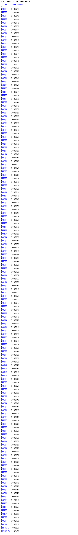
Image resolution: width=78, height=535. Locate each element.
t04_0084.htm (4, 412)
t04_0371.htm (4, 12)
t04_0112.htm (4, 372)
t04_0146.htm (4, 324)
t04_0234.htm (4, 203)
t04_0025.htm (4, 493)
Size (18, 4)
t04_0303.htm (4, 108)
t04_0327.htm (4, 74)
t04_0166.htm (4, 296)
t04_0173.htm (4, 286)
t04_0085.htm (4, 410)
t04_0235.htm (4, 202)
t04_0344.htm (4, 50)
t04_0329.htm (4, 71)
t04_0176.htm (4, 282)
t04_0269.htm (4, 154)
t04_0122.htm (4, 358)
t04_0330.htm (4, 70)
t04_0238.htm (4, 198)
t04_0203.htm (4, 244)
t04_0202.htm (4, 246)
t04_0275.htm (4, 146)
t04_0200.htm (4, 248)
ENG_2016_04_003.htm (6, 528)
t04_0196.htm (4, 254)
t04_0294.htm (4, 119)
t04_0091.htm (4, 402)
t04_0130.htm (4, 347)
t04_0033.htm (4, 482)
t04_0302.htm (4, 109)
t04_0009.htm (4, 516)
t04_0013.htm (4, 510)
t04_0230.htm (4, 206)
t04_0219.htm (4, 222)
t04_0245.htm (4, 188)
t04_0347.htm (4, 46)
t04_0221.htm (4, 219)
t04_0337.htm (4, 60)
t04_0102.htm (4, 386)
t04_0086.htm (4, 409)
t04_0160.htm (4, 305)
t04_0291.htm (4, 123)
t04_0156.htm (4, 310)
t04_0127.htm (4, 351)
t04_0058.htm (4, 448)
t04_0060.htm (4, 445)
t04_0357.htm (4, 32)
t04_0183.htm (4, 272)
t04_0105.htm (4, 382)
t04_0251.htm (4, 179)
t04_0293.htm (4, 120)
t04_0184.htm (4, 271)
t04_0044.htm (4, 466)
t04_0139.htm (4, 334)
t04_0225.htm (4, 213)
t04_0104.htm (4, 383)
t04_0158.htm (4, 307)
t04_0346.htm (4, 47)
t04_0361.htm (4, 26)
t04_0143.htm (4, 329)
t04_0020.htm (4, 500)
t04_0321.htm (4, 82)
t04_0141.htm (4, 331)
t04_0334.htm (4, 64)
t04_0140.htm (4, 333)
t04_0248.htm (4, 184)
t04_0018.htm (4, 503)
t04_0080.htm (4, 417)
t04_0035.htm (4, 479)
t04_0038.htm (4, 475)
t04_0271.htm (4, 151)
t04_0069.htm (4, 433)
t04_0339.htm (4, 57)
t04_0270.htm (4, 153)
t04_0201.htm (4, 247)
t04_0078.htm (4, 420)
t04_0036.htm (4, 478)
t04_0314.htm (4, 92)
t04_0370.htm (4, 13)
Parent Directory (5, 6)
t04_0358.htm (4, 30)
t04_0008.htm (4, 517)
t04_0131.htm (4, 345)
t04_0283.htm (4, 134)
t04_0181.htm (4, 275)
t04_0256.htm (4, 172)
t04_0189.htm (4, 264)
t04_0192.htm (4, 260)
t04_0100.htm (4, 389)
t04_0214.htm (4, 229)
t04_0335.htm (4, 63)
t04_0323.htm (4, 80)
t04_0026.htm (4, 492)
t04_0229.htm (4, 208)
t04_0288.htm (4, 127)
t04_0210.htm (4, 234)
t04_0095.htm (4, 396)
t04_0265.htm (4, 160)
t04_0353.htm (4, 37)
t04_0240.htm (4, 195)
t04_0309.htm (4, 99)
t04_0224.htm (4, 215)
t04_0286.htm (4, 130)
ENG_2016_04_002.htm (6, 530)
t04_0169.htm (4, 292)
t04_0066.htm (4, 437)
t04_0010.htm (4, 514)
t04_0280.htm (4, 139)
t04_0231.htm (4, 205)
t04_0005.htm (4, 521)
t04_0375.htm (4, 8)
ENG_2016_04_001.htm (6, 531)
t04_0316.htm (4, 89)
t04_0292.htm (4, 122)
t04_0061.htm (4, 444)
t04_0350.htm (4, 42)
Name (6, 4)
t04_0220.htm (4, 220)
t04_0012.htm (4, 511)
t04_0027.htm (4, 490)
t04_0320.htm (4, 84)
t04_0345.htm (4, 49)
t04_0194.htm (4, 257)
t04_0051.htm (4, 458)
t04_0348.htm (4, 44)
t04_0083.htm (4, 413)
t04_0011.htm (4, 513)
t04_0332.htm (4, 67)
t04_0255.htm (4, 174)
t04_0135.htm (4, 340)
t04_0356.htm (4, 33)
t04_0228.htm (4, 209)
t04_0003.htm (4, 524)
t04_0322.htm (4, 81)
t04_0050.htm (4, 459)
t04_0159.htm (4, 306)
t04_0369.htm (4, 15)
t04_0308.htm (4, 101)
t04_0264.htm (4, 161)
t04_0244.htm (4, 189)
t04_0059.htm (4, 447)
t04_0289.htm (4, 126)
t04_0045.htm (4, 465)
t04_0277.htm (4, 143)
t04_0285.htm (4, 132)
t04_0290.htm (4, 125)
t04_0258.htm (4, 170)
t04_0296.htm (4, 116)
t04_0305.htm (4, 105)
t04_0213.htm (4, 230)
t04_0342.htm (4, 53)
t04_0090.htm (4, 403)
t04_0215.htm (4, 227)
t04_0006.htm (4, 520)
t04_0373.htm (4, 9)
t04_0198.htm (4, 251)
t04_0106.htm (4, 381)
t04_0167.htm (4, 295)
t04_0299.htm (4, 112)
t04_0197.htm (4, 253)
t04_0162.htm (4, 302)
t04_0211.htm (4, 233)
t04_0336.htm (4, 61)
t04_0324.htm (4, 78)
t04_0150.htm (4, 319)
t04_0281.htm (4, 137)
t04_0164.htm (4, 299)
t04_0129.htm (4, 348)
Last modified (13, 4)
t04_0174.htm (4, 285)
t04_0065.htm (4, 438)
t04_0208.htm (4, 237)
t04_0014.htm (4, 509)
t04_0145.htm (4, 326)
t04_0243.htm (4, 191)
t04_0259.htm (4, 168)
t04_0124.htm (4, 355)
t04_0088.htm (4, 406)
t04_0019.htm (4, 502)
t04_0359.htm (4, 29)
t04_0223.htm (4, 216)
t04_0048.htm (4, 462)
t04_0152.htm (4, 316)
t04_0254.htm (4, 175)
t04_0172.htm (4, 288)
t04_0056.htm (4, 451)
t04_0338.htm (4, 58)
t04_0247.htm (4, 185)
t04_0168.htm (4, 293)
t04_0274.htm (4, 147)
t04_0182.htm (4, 274)
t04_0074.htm (4, 426)
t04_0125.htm (4, 354)
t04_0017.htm (4, 504)
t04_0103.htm (4, 385)
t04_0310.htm (4, 98)
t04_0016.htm (4, 506)
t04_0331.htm (4, 68)
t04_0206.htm (4, 240)
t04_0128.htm (4, 350)
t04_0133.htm (4, 343)
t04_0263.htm (4, 163)
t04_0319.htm (4, 85)
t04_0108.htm (4, 378)
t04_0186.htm (4, 268)
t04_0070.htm (4, 431)
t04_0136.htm (4, 338)
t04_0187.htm (4, 267)
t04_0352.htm (4, 39)
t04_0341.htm (4, 54)
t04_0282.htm (4, 136)
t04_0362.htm (4, 25)
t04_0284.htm (4, 133)
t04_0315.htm (4, 91)
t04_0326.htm (4, 75)
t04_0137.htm (4, 337)
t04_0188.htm (4, 265)
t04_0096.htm (4, 395)
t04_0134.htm (4, 341)
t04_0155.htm (4, 312)
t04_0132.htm (4, 344)
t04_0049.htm (4, 461)
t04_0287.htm (4, 129)
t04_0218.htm (4, 223)
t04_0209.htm (4, 236)
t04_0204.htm (4, 243)
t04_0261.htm (4, 165)
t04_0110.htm (4, 375)
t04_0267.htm (4, 157)
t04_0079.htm (4, 419)
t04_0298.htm (4, 113)
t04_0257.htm (4, 171)
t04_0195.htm (4, 255)
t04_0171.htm (4, 289)
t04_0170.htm (4, 291)
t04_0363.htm (4, 23)
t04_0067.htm (4, 435)
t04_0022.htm (4, 497)
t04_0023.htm (4, 496)
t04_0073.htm (4, 427)
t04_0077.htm (4, 421)
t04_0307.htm (4, 102)
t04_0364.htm (4, 22)
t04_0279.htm (4, 140)
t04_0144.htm (4, 327)
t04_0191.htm (4, 261)
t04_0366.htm (4, 19)
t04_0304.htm (4, 106)
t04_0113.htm (4, 371)
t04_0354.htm (4, 36)
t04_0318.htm (4, 87)
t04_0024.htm (4, 495)
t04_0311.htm (4, 96)
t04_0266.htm (4, 158)
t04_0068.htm (4, 434)
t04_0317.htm (4, 88)
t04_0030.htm (4, 486)
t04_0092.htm (4, 400)
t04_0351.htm (4, 40)
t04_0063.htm (4, 441)
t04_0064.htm (4, 440)
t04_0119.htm (4, 362)
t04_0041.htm (4, 471)
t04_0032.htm (4, 483)
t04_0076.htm (4, 423)
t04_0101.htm (4, 388)
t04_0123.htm (4, 357)
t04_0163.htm (4, 300)
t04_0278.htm (4, 141)
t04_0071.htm (4, 430)
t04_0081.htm (4, 416)
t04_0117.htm (4, 365)
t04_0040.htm (4, 472)
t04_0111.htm (4, 374)
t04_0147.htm (4, 323)
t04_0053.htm (4, 455)
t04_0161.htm (4, 303)
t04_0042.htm (4, 469)
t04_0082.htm (4, 414)
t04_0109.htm (4, 376)
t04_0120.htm (4, 361)
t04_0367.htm (4, 18)
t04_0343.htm (4, 51)
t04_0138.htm (4, 336)
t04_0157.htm (4, 309)
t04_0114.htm (4, 369)
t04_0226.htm (4, 212)
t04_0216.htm (4, 226)
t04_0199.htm (4, 250)
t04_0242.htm (4, 192)
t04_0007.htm (4, 518)
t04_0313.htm (4, 94)
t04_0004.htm (4, 523)
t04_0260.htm (4, 167)
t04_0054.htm (4, 454)
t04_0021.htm (4, 499)
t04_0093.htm (4, 399)
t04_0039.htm (4, 473)
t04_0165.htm (4, 298)
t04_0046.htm (4, 464)
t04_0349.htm (4, 43)
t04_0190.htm (4, 262)
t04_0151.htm (4, 317)
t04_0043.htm (4, 468)
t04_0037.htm (4, 476)
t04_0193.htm (4, 258)
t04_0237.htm (4, 199)
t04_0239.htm (4, 196)
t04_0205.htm (4, 241)
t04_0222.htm (4, 217)
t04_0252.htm (4, 178)
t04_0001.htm (4, 527)
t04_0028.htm (4, 489)
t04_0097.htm (4, 393)
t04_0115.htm (4, 368)
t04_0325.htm (4, 77)
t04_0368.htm (4, 16)
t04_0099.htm (4, 390)
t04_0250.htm (4, 181)
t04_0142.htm (4, 330)
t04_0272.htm (4, 150)
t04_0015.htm (4, 507)
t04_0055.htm (4, 452)
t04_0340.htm (4, 56)
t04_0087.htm (4, 407)
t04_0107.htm (4, 379)
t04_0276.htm (4, 144)
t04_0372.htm (4, 11)
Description (21, 4)
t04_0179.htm (4, 278)
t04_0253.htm (4, 177)
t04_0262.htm (4, 164)
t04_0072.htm (4, 428)
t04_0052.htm (4, 457)
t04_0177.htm (4, 281)
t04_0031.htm (4, 485)
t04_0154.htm (4, 313)
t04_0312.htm (4, 95)
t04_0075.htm (4, 424)
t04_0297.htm (4, 115)
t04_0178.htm (4, 279)
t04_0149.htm (4, 320)
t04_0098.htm (4, 392)
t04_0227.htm (4, 210)
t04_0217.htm (4, 224)
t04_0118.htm (4, 364)
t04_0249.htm (4, 182)
